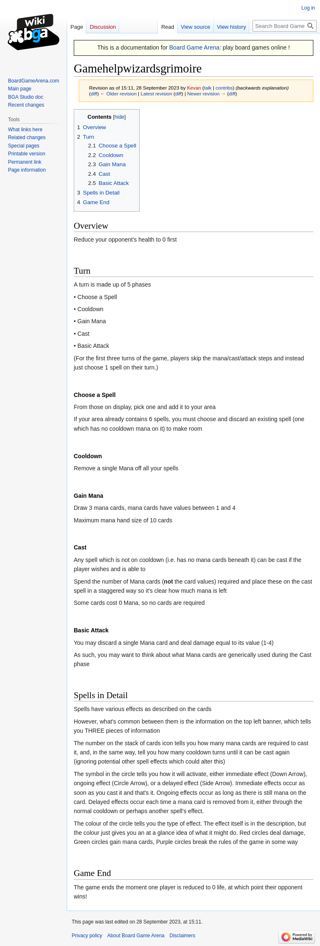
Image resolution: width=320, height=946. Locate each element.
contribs (223, 87)
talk (207, 87)
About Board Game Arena (135, 936)
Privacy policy (87, 936)
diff (94, 93)
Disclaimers (182, 936)
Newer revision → (206, 93)
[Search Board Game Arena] (284, 26)
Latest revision (156, 93)
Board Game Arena (194, 47)
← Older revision (118, 93)
